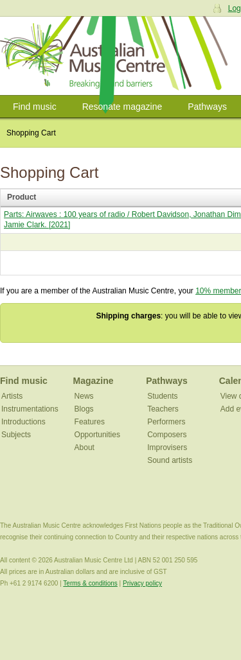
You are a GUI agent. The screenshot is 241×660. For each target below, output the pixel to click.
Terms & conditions (90, 583)
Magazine (93, 381)
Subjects (16, 434)
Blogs (84, 408)
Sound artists (169, 460)
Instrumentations (29, 408)
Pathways (207, 106)
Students (162, 396)
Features (90, 421)
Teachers (163, 408)
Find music (35, 106)
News (84, 396)
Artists (11, 396)
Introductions (23, 421)
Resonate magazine (122, 106)
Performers (166, 421)
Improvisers (167, 447)
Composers (166, 434)
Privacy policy (142, 583)
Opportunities (97, 434)
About (84, 447)
